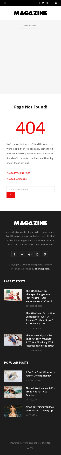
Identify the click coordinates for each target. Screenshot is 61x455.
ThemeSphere (42, 268)
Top (30, 448)
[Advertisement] (30, 60)
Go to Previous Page (18, 172)
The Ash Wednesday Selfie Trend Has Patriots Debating (40, 392)
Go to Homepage (17, 178)
